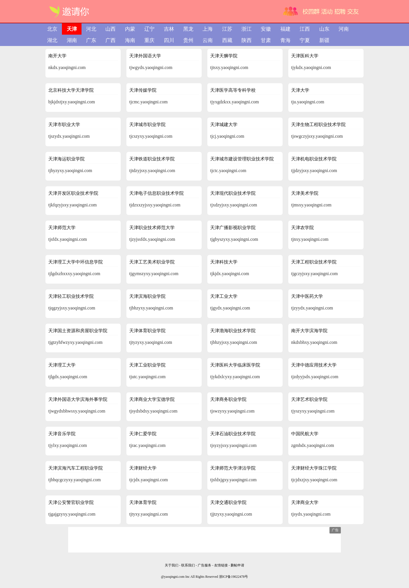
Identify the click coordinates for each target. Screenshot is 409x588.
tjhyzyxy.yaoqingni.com (70, 170)
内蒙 (130, 29)
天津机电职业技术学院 (314, 158)
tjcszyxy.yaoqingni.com (150, 136)
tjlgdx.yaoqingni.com (67, 376)
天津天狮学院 (223, 55)
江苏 (227, 29)
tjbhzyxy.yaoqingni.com (151, 307)
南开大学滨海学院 (309, 330)
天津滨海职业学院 (147, 296)
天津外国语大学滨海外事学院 (77, 399)
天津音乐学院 (62, 433)
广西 (110, 40)
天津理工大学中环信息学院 (75, 262)
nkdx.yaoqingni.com (67, 67)
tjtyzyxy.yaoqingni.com (150, 342)
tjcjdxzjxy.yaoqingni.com (314, 479)
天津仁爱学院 (142, 433)
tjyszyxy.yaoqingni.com (313, 411)
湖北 (52, 40)
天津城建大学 (223, 124)
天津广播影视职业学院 (233, 227)
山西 (110, 29)
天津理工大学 (62, 365)
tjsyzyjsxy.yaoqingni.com (233, 445)
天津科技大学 (223, 262)
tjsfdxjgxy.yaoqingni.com (233, 479)
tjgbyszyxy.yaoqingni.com (234, 239)
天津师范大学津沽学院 (233, 468)
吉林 (169, 29)
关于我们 (171, 565)
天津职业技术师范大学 (152, 227)
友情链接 (221, 565)
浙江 (246, 29)
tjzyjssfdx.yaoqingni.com (152, 239)
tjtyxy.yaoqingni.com (148, 514)
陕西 (246, 40)
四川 (169, 40)
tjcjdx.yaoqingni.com (148, 479)
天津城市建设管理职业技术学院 (242, 158)
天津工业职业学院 (147, 365)
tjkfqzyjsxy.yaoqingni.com (72, 204)
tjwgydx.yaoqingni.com (150, 67)
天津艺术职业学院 (309, 399)
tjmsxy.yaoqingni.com (311, 204)
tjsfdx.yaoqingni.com (67, 239)
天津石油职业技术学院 (233, 433)
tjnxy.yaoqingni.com (309, 239)
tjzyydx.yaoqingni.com (312, 307)
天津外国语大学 (145, 55)
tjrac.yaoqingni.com (147, 445)
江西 (305, 29)
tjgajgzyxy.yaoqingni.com (71, 514)
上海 (208, 29)
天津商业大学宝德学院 (152, 399)
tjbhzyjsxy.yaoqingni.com (233, 342)
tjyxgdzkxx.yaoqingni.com (234, 101)
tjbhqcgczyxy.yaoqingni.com (74, 479)
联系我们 (188, 565)
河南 (344, 29)
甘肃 (266, 40)
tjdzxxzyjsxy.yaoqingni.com (154, 204)
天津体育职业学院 (147, 330)
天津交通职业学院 (228, 502)
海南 (130, 40)
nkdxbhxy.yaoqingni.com (314, 342)
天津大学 (300, 90)
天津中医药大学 (307, 296)
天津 (72, 29)
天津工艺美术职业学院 (152, 262)
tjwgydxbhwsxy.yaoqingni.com (76, 411)
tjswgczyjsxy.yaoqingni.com (317, 136)
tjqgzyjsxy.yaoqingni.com (71, 307)
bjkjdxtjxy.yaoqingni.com (71, 101)
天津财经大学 (142, 468)
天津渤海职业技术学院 (233, 330)
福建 (285, 29)
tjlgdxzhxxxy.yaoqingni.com (74, 273)
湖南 (72, 40)
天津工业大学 (223, 296)
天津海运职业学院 (66, 158)
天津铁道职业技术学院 (152, 158)
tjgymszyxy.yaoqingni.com (153, 273)
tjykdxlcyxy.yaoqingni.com (235, 376)
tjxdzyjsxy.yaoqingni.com (233, 204)
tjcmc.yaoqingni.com (148, 101)
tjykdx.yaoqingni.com (311, 67)
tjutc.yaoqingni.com (147, 376)
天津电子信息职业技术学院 (156, 193)
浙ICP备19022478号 (233, 577)
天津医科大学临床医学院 (235, 365)
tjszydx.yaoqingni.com (69, 136)
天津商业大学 (304, 502)
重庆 (149, 40)
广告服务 (204, 565)
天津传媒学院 (142, 90)
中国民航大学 (304, 433)
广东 (91, 40)
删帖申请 (237, 565)
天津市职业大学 (64, 124)
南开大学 (57, 55)
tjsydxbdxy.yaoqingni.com (153, 411)
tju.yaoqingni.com (307, 101)
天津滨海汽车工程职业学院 (75, 468)
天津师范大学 (62, 227)
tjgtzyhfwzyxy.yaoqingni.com (75, 342)
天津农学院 (302, 227)
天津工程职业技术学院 (314, 262)
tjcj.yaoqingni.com (227, 136)
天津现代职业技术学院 (233, 193)
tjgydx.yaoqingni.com (230, 307)
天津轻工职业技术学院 (71, 296)
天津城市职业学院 (147, 124)
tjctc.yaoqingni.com (228, 170)
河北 (91, 29)
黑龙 (188, 29)
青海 (285, 40)
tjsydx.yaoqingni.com (311, 514)
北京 (52, 29)
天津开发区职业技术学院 (73, 193)
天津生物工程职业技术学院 (318, 124)
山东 (324, 29)
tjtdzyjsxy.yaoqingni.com (152, 170)
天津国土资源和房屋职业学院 (77, 330)
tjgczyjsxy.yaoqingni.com (314, 273)
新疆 (324, 40)
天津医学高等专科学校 (233, 90)
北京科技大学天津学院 (71, 90)
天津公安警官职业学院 (71, 502)
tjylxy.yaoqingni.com (67, 445)
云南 (208, 40)
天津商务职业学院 (228, 399)
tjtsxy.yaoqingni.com (229, 67)
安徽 (266, 29)
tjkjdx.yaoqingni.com (229, 273)
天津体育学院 (142, 502)
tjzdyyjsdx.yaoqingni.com (314, 376)
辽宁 (149, 29)
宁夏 (305, 40)
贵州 (188, 40)
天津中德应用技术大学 (314, 365)
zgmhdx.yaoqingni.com (312, 445)
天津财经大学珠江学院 (314, 468)
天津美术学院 (304, 193)
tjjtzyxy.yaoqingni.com (231, 514)
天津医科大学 (304, 55)
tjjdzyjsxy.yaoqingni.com (314, 170)
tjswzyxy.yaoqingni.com (232, 411)
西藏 (227, 40)
